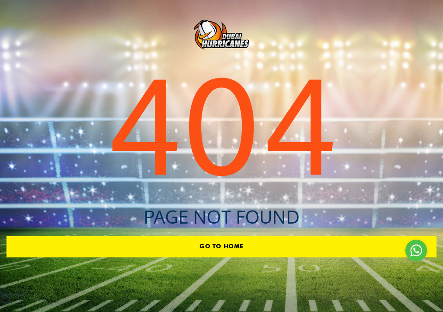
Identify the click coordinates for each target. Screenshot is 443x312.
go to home (221, 247)
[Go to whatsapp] (416, 250)
